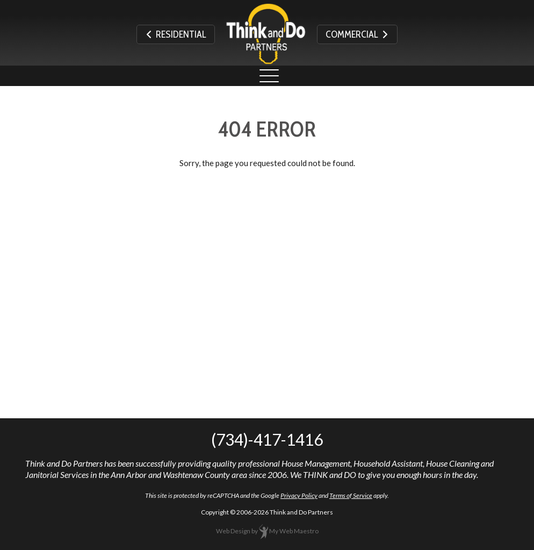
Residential (175, 34)
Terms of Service (350, 495)
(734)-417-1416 (267, 439)
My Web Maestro (294, 531)
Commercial (357, 34)
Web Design (233, 531)
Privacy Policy (298, 495)
